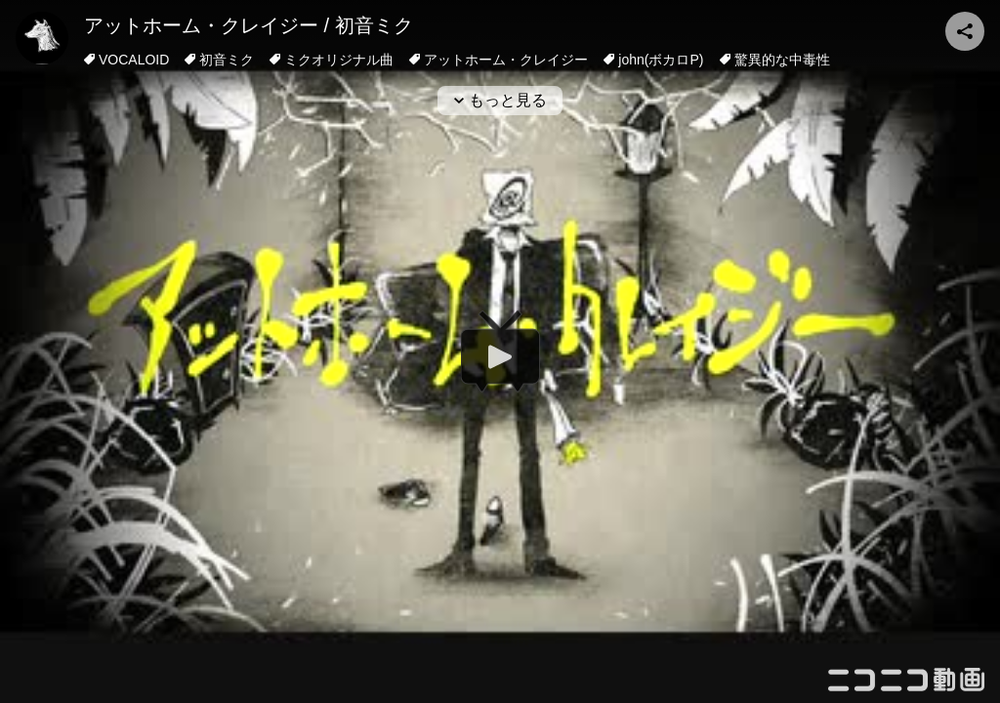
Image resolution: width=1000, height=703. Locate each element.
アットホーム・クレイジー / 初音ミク (248, 25)
